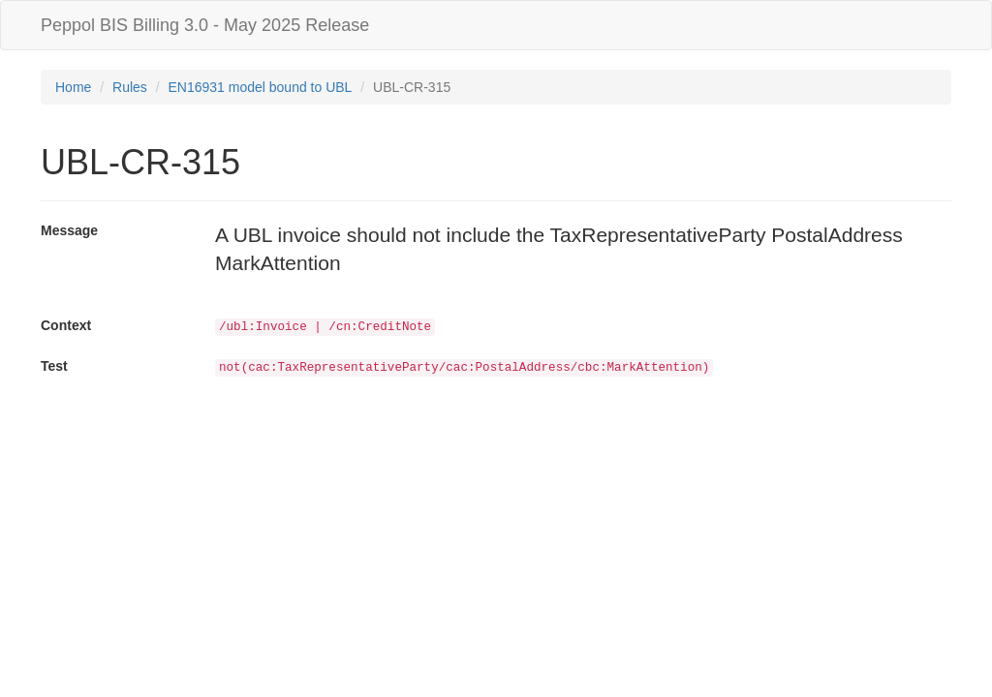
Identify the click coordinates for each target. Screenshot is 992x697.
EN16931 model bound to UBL (261, 87)
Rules (129, 87)
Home (73, 87)
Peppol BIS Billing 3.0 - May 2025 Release (205, 25)
